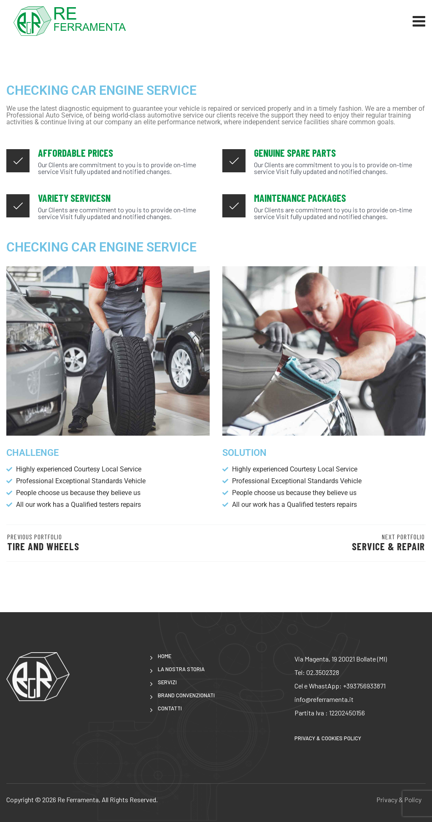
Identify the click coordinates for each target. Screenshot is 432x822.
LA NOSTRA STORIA (181, 669)
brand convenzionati (186, 695)
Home (164, 656)
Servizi (167, 682)
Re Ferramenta (78, 799)
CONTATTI (170, 708)
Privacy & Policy (398, 799)
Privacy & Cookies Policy (327, 738)
